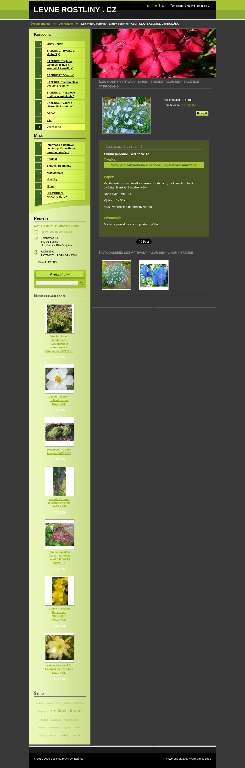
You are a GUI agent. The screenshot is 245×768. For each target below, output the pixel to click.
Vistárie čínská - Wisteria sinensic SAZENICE (59, 503)
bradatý (64, 735)
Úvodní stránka (40, 23)
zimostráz (42, 711)
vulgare (44, 719)
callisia (77, 728)
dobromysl (54, 728)
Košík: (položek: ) (193, 5)
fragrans (67, 728)
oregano (39, 703)
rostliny (59, 710)
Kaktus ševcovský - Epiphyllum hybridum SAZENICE (59, 669)
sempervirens (53, 703)
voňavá (43, 735)
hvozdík (76, 735)
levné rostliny (72, 719)
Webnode (195, 758)
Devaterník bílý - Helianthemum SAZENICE (59, 400)
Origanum (56, 719)
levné (76, 710)
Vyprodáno (66, 23)
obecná (42, 728)
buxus (67, 703)
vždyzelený (78, 703)
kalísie (53, 735)
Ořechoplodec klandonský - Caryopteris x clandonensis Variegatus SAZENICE (59, 343)
